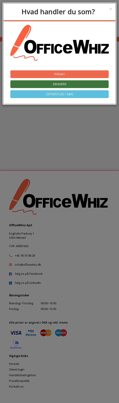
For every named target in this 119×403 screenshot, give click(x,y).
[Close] (110, 9)
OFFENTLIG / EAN (59, 94)
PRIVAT (59, 74)
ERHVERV (59, 84)
